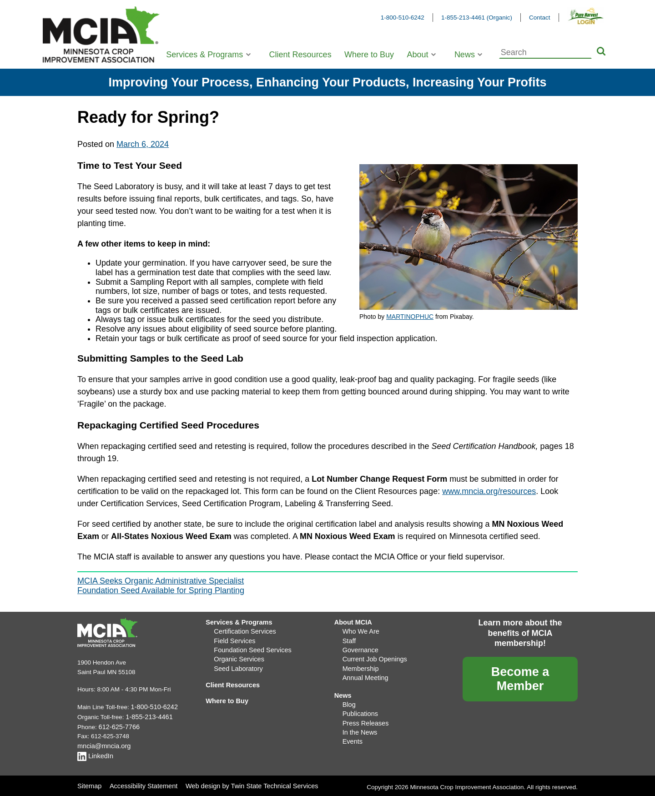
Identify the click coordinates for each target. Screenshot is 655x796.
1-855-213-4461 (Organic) (476, 17)
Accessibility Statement (141, 782)
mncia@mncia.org (102, 743)
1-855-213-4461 (147, 715)
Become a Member (520, 679)
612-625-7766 (118, 725)
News (464, 54)
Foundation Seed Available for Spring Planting (160, 590)
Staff (349, 638)
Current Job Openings (373, 656)
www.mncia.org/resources (489, 491)
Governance (359, 647)
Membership (359, 664)
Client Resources (300, 54)
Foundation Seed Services (250, 647)
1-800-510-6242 (402, 17)
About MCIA (351, 621)
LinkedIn (94, 752)
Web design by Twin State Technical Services (244, 782)
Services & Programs (204, 54)
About (417, 54)
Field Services (233, 638)
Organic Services (237, 656)
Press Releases (364, 715)
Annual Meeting (364, 673)
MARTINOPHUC (409, 316)
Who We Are (360, 630)
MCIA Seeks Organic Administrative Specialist (160, 580)
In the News (359, 724)
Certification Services (243, 630)
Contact (539, 17)
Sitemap (88, 782)
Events (352, 733)
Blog (349, 698)
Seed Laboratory (236, 664)
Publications (359, 707)
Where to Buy (369, 54)
